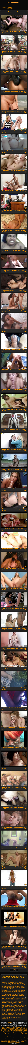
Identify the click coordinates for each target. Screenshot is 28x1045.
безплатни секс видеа (10, 1006)
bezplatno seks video (13, 984)
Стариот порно (7, 1040)
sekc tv (3, 998)
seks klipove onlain (15, 998)
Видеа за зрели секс (8, 1032)
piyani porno (11, 990)
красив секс (17, 1016)
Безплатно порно (9, 1037)
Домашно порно (11, 1033)
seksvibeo (23, 999)
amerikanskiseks (6, 980)
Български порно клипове (17, 1031)
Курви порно (23, 1027)
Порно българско (5, 1039)
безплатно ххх (9, 1013)
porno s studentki (19, 994)
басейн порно (15, 1003)
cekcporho (13, 986)
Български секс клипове (7, 1027)
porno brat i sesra (20, 991)
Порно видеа (14, 2)
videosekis (4, 1002)
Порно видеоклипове (10, 1035)
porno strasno (15, 995)
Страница (3, 7)
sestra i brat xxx (5, 1001)
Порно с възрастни (15, 1028)
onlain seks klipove (10, 989)
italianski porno (19, 986)
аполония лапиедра (7, 1003)
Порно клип (23, 1032)
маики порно (14, 1017)
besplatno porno (6, 982)
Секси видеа (6, 1029)
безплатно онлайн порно (8, 1009)
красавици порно (10, 1016)
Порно (18, 1041)
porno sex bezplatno (6, 995)
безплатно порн (18, 1009)
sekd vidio (8, 998)
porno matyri (5, 994)
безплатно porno (20, 1006)
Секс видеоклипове (16, 1027)
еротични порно (6, 1014)
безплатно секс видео (11, 1012)
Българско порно (17, 1032)
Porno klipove (24, 1037)
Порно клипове (19, 1035)
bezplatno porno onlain (13, 983)
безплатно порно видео (7, 1010)
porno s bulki (11, 994)
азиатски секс (17, 1002)
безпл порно (22, 1003)
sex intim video (13, 1001)
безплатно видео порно (7, 1007)
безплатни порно (16, 1005)
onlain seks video (20, 989)
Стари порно (17, 1029)
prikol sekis (4, 997)
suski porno (20, 1001)
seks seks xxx (7, 999)
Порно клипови (23, 1029)
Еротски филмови (7, 1031)
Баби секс (12, 1029)
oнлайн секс (5, 990)
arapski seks (13, 980)
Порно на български (23, 1040)
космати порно (13, 1041)
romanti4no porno (12, 997)
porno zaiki (21, 995)
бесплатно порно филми (19, 1013)
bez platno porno (14, 982)
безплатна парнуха (6, 1005)
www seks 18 (11, 1002)
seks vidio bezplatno (15, 999)
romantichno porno (21, 997)
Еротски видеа (18, 1033)
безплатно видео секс (19, 1007)
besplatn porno (20, 980)
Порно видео (10, 1022)
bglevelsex (7, 986)
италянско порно (14, 1014)
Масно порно (19, 1030)
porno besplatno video (10, 991)
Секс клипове (23, 1028)
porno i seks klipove (13, 993)
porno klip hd (22, 993)
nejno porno (5, 987)
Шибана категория (10, 8)
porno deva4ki (5, 993)
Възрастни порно (23, 1038)
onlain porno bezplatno (13, 987)
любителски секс (6, 1017)
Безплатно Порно (4, 1033)
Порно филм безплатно (14, 1039)
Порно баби (24, 1033)
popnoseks (17, 990)
